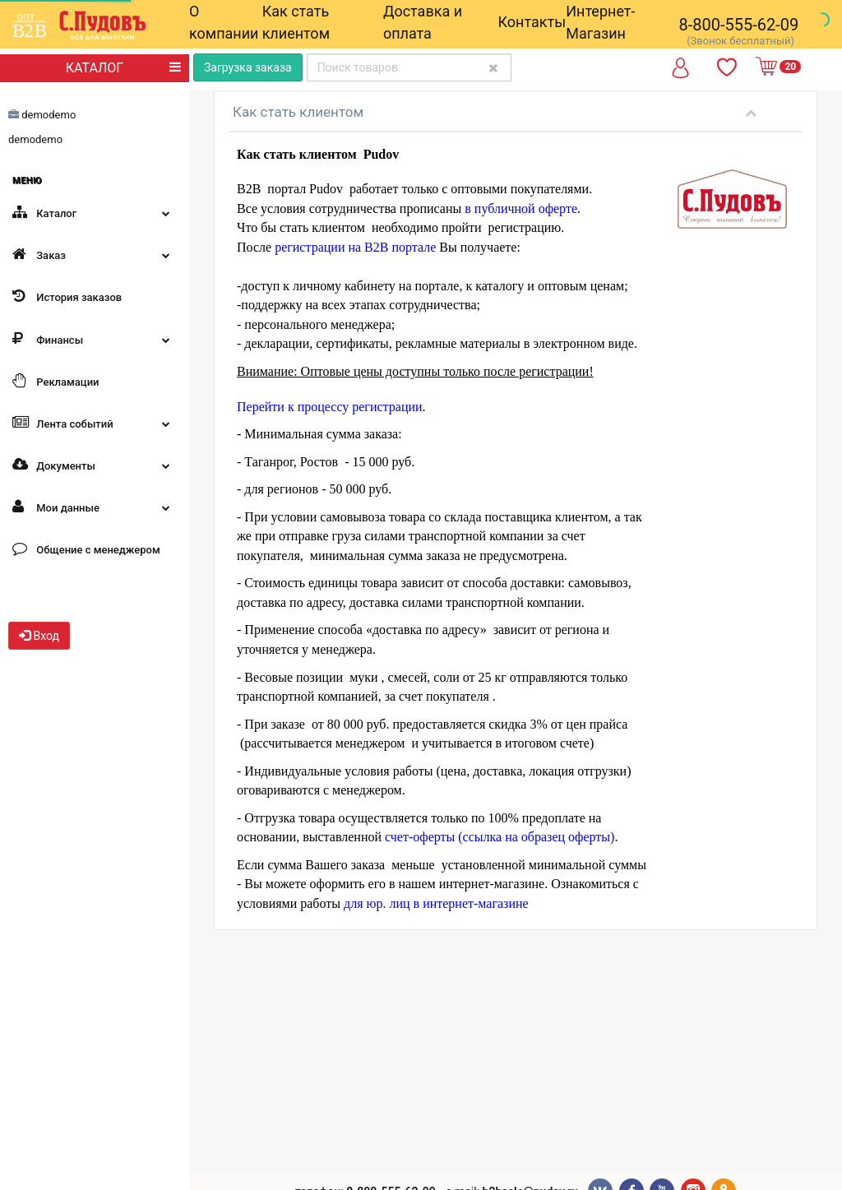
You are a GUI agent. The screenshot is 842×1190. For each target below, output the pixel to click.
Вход (39, 635)
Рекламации (55, 380)
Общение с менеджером (86, 548)
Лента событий (94, 422)
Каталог (94, 212)
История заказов (67, 296)
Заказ (94, 254)
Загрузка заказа (248, 67)
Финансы (94, 338)
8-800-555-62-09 (739, 24)
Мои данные (94, 506)
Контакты (532, 21)
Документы (94, 464)
